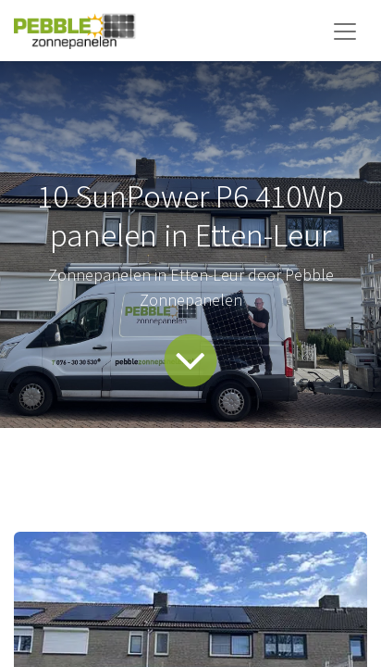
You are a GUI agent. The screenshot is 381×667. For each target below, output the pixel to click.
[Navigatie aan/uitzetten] (345, 30)
